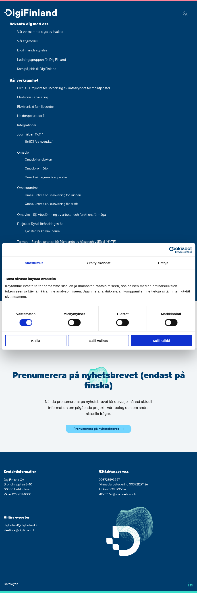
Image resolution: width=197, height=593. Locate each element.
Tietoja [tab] (163, 263)
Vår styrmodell (27, 41)
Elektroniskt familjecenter (35, 107)
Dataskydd (11, 584)
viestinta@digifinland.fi (19, 530)
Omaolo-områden (37, 169)
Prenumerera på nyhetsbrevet (96, 429)
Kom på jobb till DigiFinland (36, 69)
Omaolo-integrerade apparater (46, 177)
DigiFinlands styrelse (32, 50)
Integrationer (26, 125)
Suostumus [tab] (34, 263)
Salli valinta (98, 340)
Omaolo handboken (38, 160)
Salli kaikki (161, 340)
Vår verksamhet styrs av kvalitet (40, 32)
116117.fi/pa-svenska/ (38, 142)
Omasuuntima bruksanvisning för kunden (53, 195)
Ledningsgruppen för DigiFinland (41, 60)
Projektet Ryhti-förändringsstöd (40, 224)
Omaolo (23, 152)
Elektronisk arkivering (32, 97)
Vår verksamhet (24, 80)
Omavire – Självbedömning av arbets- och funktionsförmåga (61, 215)
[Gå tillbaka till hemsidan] (30, 13)
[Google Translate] (184, 14)
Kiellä (35, 340)
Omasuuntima (28, 188)
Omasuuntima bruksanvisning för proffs (51, 204)
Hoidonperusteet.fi (30, 116)
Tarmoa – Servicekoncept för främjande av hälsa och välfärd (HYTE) (66, 242)
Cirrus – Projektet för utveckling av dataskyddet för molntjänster (63, 88)
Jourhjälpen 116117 (30, 134)
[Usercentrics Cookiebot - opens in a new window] (172, 250)
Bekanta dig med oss (29, 24)
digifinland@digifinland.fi (20, 525)
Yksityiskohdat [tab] (98, 263)
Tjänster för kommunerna (42, 231)
